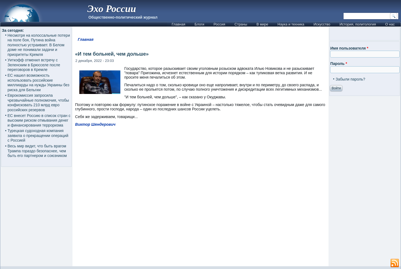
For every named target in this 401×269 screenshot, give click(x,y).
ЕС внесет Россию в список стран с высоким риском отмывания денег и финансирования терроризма (39, 120)
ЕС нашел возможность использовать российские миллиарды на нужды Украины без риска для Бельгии (38, 82)
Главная (178, 24)
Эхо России (111, 8)
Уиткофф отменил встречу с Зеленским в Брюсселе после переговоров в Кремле (34, 65)
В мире (262, 24)
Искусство (321, 24)
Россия (219, 24)
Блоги (199, 24)
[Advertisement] (205, 199)
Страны (240, 24)
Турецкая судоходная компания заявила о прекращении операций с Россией (38, 135)
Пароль (338, 63)
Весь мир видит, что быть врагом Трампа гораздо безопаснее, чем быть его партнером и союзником (37, 151)
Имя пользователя (349, 48)
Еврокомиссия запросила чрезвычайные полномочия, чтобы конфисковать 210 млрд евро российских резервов (38, 102)
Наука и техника (291, 24)
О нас (390, 24)
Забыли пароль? (350, 79)
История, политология (357, 24)
